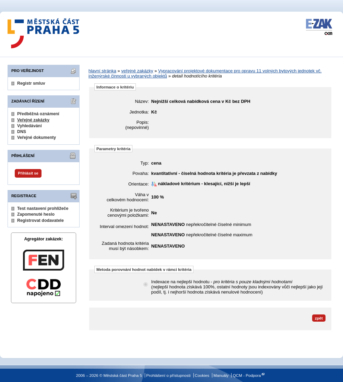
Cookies (202, 375)
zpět (319, 318)
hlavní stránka (102, 70)
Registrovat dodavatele (40, 220)
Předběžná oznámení (38, 113)
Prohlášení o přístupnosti (168, 375)
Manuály (220, 375)
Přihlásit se (28, 173)
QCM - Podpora (247, 375)
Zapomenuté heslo (36, 214)
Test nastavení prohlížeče (42, 208)
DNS (21, 131)
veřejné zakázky (137, 70)
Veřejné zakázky (33, 120)
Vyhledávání (29, 125)
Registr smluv (31, 83)
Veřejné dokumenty (36, 137)
